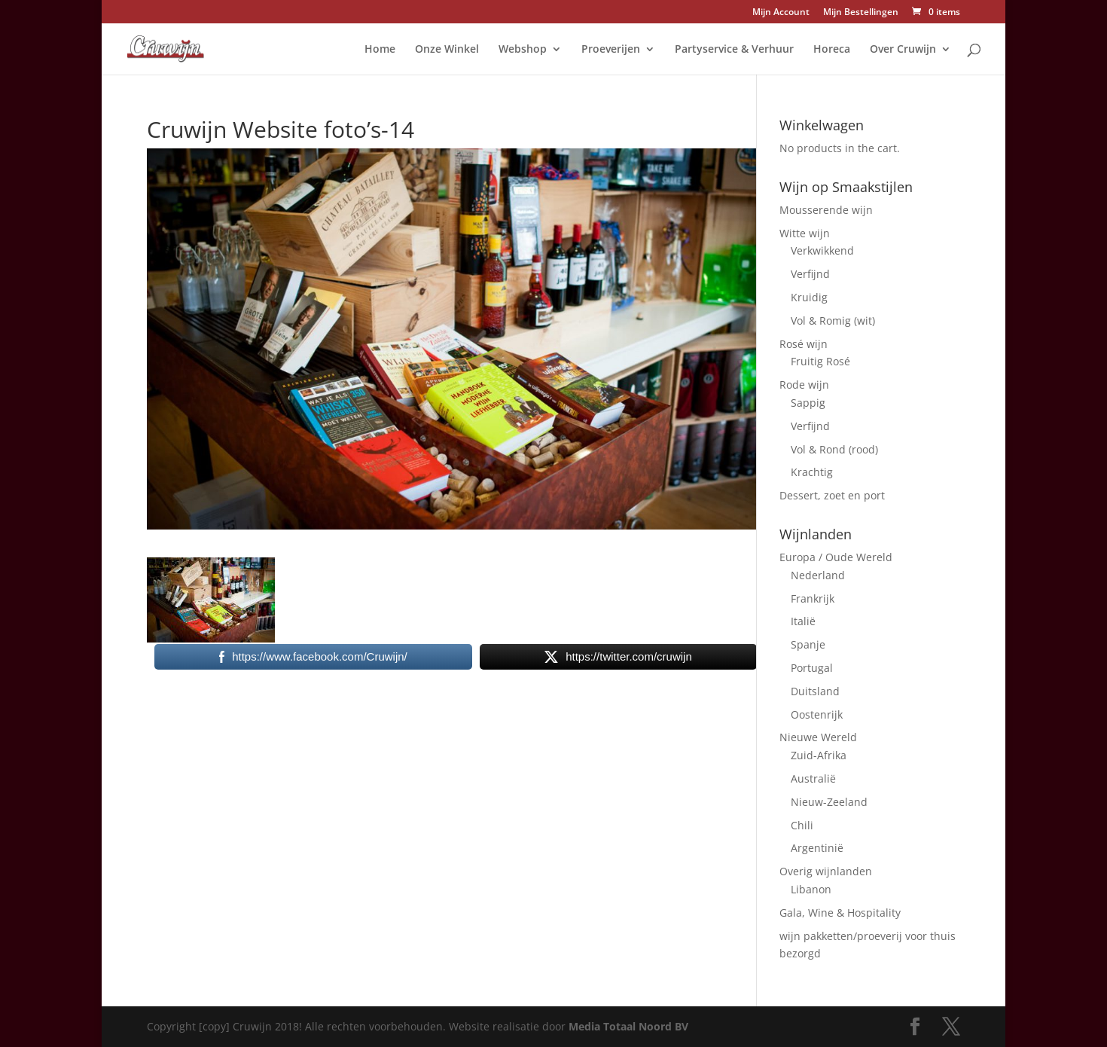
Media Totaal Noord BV (628, 1026)
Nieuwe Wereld (818, 737)
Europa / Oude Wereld (835, 557)
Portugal (812, 668)
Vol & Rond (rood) (834, 449)
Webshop (523, 50)
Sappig (808, 402)
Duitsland (815, 691)
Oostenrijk (817, 714)
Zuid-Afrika (818, 755)
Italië (803, 621)
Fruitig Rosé (820, 361)
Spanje (808, 644)
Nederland (818, 575)
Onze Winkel (447, 50)
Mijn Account (781, 13)
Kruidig (809, 297)
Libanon (811, 889)
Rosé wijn (803, 344)
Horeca (831, 50)
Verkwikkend (822, 250)
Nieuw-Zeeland (829, 802)
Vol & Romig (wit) (833, 320)
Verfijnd (810, 274)
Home (379, 50)
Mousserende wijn (826, 210)
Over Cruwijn (903, 50)
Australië (813, 778)
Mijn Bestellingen (860, 13)
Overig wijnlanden (825, 871)
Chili (802, 825)
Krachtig (812, 472)
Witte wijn (804, 233)
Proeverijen (610, 50)
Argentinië (817, 848)
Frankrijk (812, 598)
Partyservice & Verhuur (734, 50)
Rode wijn (804, 384)
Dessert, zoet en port (832, 495)
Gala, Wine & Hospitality (840, 912)
